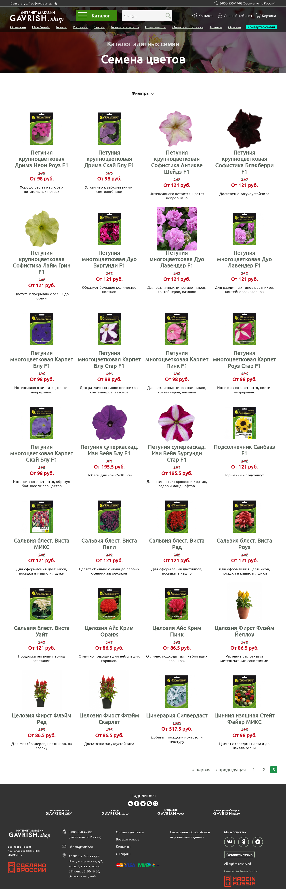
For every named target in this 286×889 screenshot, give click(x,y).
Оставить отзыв (239, 854)
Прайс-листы (155, 27)
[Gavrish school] (115, 812)
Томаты (216, 27)
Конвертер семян (261, 27)
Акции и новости (125, 27)
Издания (80, 27)
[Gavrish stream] (227, 812)
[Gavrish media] (171, 812)
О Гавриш (18, 27)
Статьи (99, 27)
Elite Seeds (41, 27)
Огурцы (234, 27)
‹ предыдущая (231, 769)
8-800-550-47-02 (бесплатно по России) (85, 833)
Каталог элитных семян (143, 43)
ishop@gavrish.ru (81, 846)
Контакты (206, 16)
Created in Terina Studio (241, 870)
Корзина (269, 16)
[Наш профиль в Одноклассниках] (243, 841)
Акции (61, 27)
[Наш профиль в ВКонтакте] (229, 841)
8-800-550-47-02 (247, 3)
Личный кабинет (238, 16)
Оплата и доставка (187, 27)
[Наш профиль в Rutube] (257, 841)
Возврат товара (127, 838)
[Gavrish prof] (59, 812)
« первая (201, 769)
